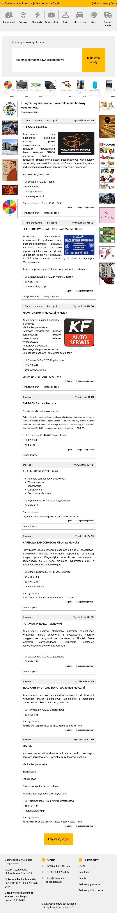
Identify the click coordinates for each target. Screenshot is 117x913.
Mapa (51, 213)
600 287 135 (31, 281)
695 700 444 (31, 365)
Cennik (82, 878)
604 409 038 (31, 714)
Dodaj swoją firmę (104, 3)
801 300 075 (63, 866)
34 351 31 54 (32, 576)
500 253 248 (31, 440)
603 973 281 (31, 581)
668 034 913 (31, 505)
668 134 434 (31, 805)
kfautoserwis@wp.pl (35, 370)
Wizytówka (31, 213)
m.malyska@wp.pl (34, 586)
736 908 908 (31, 186)
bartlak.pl (30, 445)
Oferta (82, 866)
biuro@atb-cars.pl (34, 191)
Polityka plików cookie (91, 890)
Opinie (69, 207)
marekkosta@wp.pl (35, 810)
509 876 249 (31, 661)
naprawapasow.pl (34, 196)
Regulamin (84, 872)
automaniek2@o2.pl (35, 286)
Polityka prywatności (90, 884)
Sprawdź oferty (93, 60)
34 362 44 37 (62, 872)
